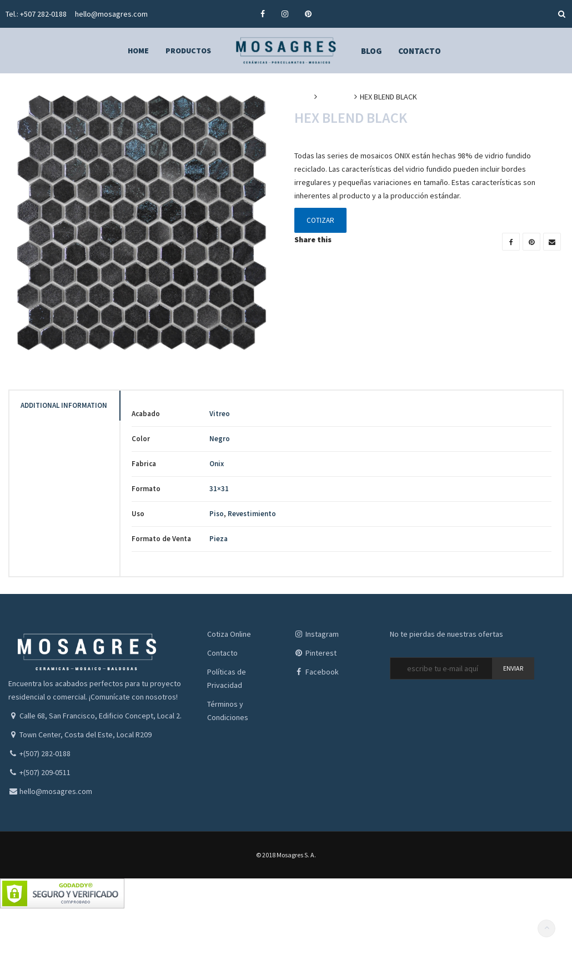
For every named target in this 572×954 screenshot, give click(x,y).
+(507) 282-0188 (45, 753)
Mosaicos (336, 97)
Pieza (218, 538)
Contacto (222, 653)
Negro (219, 438)
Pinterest (315, 653)
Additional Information (64, 405)
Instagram (316, 634)
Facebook (316, 672)
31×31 (219, 488)
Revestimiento (252, 513)
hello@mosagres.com (111, 14)
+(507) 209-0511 (45, 772)
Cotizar (320, 220)
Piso (216, 513)
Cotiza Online (229, 634)
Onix (216, 463)
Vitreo (219, 413)
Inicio (303, 97)
